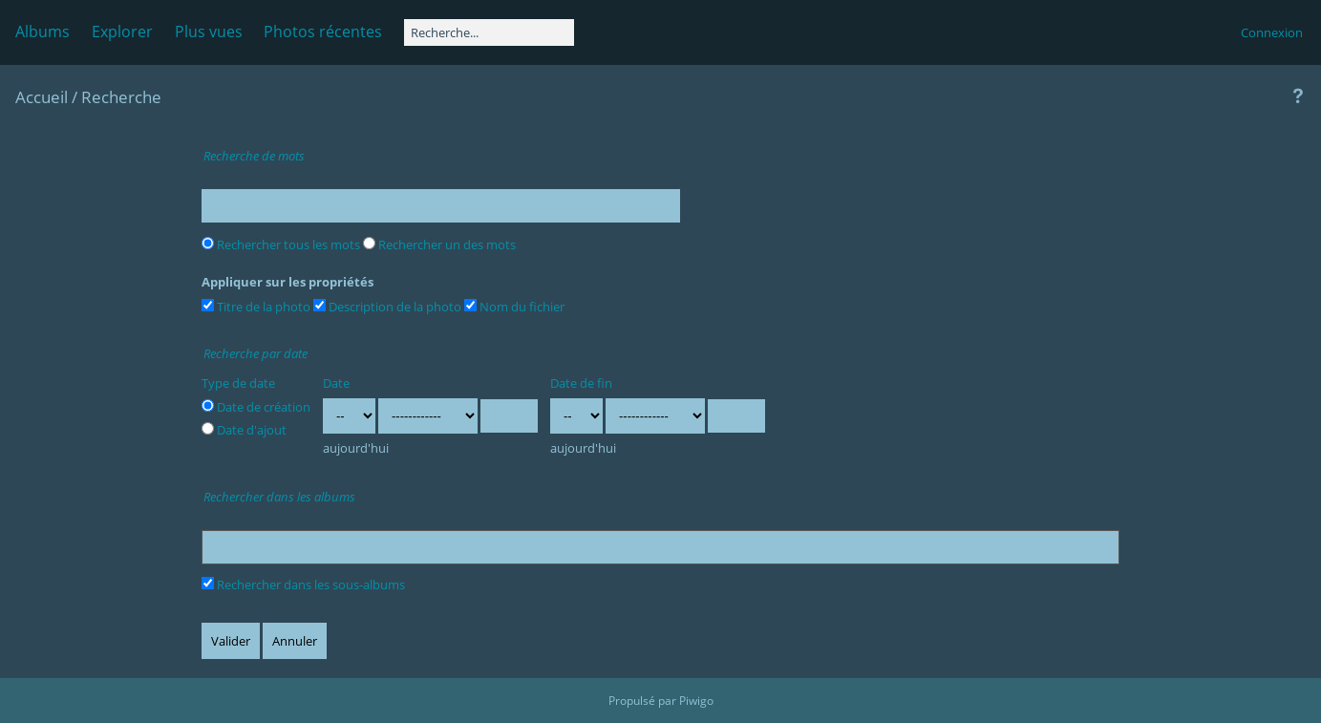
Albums (42, 31)
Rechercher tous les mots (281, 244)
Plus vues (209, 31)
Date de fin (581, 383)
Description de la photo (387, 306)
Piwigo (696, 700)
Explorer (122, 31)
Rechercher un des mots (439, 244)
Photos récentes (323, 31)
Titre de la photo (256, 306)
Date (336, 383)
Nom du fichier (514, 306)
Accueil (41, 97)
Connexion (1272, 32)
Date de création (256, 406)
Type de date (238, 383)
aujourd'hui (356, 448)
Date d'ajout (244, 429)
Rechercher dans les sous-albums (303, 584)
